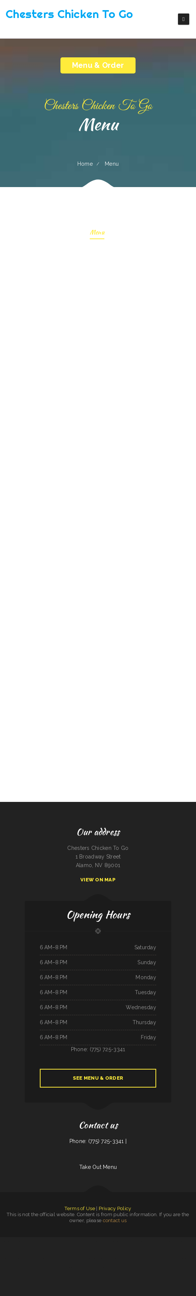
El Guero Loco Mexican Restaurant (108, 1267)
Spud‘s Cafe (23, 1258)
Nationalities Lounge (15, 1258)
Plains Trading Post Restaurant (117, 1258)
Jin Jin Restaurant (55, 1258)
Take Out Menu (98, 1167)
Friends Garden (179, 1258)
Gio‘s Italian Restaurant (103, 1241)
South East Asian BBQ (93, 1258)
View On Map (98, 879)
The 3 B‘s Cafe (148, 1258)
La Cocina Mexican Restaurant (42, 1241)
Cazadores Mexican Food (123, 1267)
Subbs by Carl (74, 1267)
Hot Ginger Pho (31, 1241)
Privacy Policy (115, 1208)
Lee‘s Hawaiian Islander (90, 1241)
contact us (115, 1220)
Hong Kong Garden (4, 1241)
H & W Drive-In (147, 1241)
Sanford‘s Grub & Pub (170, 1258)
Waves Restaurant (79, 1241)
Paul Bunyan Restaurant (94, 1267)
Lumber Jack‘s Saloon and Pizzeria (42, 1258)
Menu (97, 233)
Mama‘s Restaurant (191, 1241)
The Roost (62, 1258)
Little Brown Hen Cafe (158, 1258)
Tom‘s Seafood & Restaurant (167, 1241)
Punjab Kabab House (82, 1267)
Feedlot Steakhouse (140, 1258)
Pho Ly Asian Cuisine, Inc (115, 1241)
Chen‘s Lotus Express (104, 1258)
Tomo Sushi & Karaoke (21, 1241)
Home (85, 164)
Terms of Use (80, 1208)
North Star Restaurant (180, 1241)
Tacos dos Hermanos (137, 1241)
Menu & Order (98, 65)
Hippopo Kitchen (156, 1241)
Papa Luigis (12, 1241)
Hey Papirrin (53, 1241)
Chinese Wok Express (125, 1241)
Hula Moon (30, 1258)
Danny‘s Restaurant (129, 1258)
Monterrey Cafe (69, 1258)
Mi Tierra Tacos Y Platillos (81, 1258)
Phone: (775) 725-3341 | (98, 1141)
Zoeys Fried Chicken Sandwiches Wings (65, 1241)
